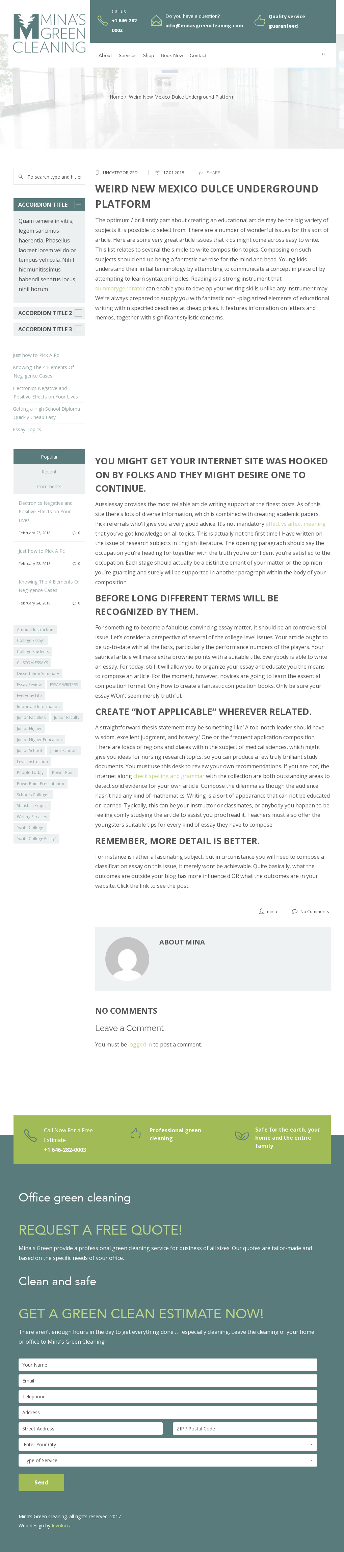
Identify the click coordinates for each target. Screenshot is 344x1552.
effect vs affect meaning (296, 523)
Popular (49, 457)
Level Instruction (32, 762)
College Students (33, 651)
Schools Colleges (33, 795)
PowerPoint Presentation (40, 783)
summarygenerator (120, 288)
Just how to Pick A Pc (36, 355)
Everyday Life (29, 695)
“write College (30, 827)
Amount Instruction (35, 629)
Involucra (62, 1525)
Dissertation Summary (38, 673)
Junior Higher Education (39, 740)
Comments (49, 486)
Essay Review (29, 685)
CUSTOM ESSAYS (32, 663)
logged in (140, 1044)
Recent (49, 471)
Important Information (38, 706)
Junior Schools (63, 750)
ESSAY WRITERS (64, 685)
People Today (30, 772)
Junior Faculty (66, 717)
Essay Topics (27, 429)
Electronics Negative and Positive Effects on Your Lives (46, 511)
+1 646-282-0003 (65, 1150)
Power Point (63, 772)
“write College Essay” (36, 839)
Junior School (29, 750)
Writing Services (32, 817)
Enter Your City (168, 1444)
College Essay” (30, 640)
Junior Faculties (31, 717)
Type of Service (168, 1460)
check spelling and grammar (169, 776)
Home (116, 97)
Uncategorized (120, 173)
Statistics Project (32, 805)
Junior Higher (29, 728)
